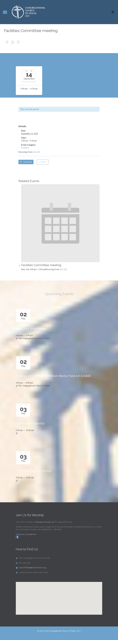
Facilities (25, 148)
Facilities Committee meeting (41, 265)
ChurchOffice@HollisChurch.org (31, 568)
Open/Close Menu (5, 12)
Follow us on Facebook (26, 534)
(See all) (36, 152)
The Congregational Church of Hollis (34, 338)
